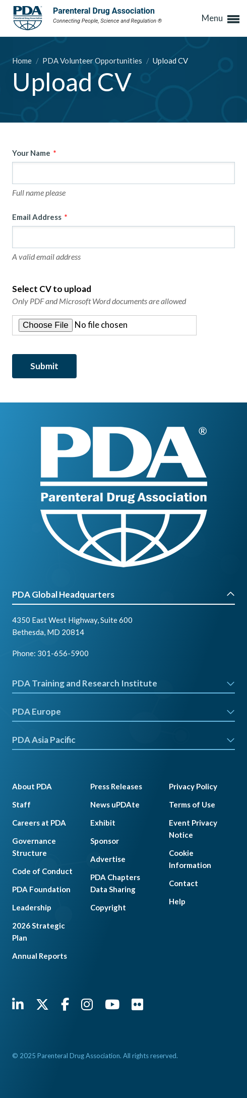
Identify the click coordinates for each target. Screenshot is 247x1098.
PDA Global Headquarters (123, 594)
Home (22, 60)
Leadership (31, 907)
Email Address (36, 216)
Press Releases (116, 786)
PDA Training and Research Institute (123, 683)
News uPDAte (115, 804)
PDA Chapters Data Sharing (115, 883)
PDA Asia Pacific (123, 739)
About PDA (32, 786)
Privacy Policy (193, 786)
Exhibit (102, 822)
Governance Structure (34, 846)
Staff (21, 804)
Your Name (31, 152)
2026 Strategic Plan (38, 931)
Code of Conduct (42, 871)
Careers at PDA (39, 822)
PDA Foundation (41, 889)
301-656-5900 (63, 653)
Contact (183, 883)
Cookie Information (190, 859)
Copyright (108, 907)
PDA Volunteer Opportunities (93, 60)
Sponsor (104, 840)
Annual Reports (39, 955)
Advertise (108, 858)
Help (177, 901)
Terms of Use (192, 804)
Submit (44, 366)
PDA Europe (123, 711)
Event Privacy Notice (193, 828)
